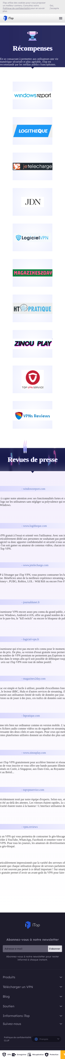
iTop (32, 925)
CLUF (6, 1040)
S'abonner (54, 948)
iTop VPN (8, 18)
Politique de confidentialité (17, 1037)
